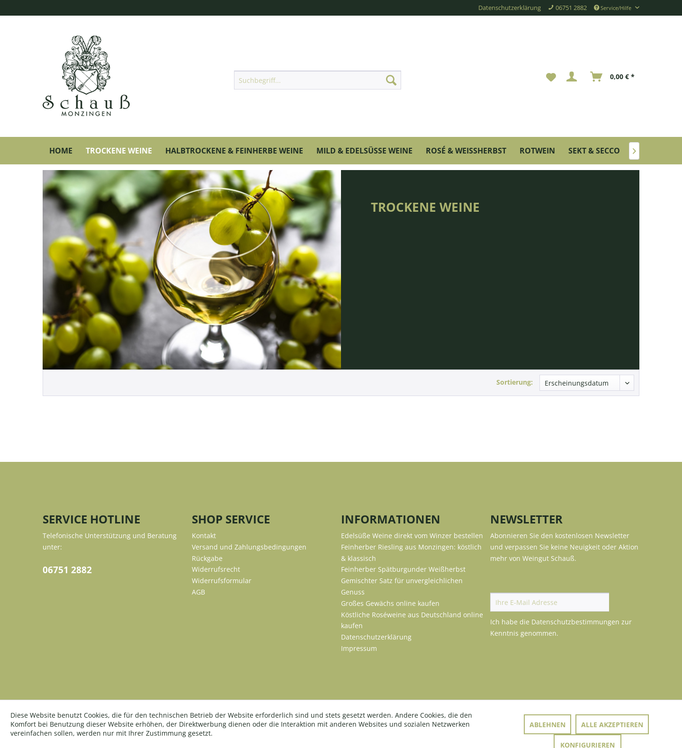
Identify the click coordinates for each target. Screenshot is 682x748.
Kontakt (204, 535)
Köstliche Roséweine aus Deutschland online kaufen (412, 620)
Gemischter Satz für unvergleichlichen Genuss (402, 586)
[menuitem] (317, 80)
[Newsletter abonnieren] (624, 602)
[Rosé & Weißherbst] (466, 151)
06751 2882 (67, 570)
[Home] (61, 151)
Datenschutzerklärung (509, 8)
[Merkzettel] (551, 77)
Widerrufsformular (221, 580)
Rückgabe (207, 558)
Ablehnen (547, 724)
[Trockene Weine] (119, 151)
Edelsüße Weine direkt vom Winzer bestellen (412, 535)
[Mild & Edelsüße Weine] (364, 151)
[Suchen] (391, 80)
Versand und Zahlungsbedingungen (249, 546)
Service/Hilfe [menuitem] (613, 7)
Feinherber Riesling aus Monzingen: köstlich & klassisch (411, 552)
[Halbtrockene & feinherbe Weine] (234, 151)
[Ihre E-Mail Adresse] (550, 602)
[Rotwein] (537, 151)
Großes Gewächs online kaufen (390, 603)
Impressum (359, 648)
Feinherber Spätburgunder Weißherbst (403, 569)
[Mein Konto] (573, 77)
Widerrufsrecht (216, 569)
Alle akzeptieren (612, 724)
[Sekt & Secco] (594, 151)
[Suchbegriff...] (317, 80)
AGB (198, 591)
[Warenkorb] (612, 77)
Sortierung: (514, 382)
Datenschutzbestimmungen (575, 621)
